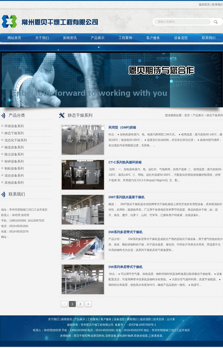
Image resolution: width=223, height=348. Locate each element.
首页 (187, 115)
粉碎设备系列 (14, 161)
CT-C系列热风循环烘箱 (125, 162)
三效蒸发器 (155, 335)
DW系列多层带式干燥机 (125, 232)
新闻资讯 (70, 38)
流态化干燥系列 (16, 140)
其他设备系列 (14, 182)
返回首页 (204, 4)
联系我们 (217, 4)
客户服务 (153, 38)
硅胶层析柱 (97, 335)
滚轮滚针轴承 (125, 335)
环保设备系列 (14, 126)
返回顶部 (145, 319)
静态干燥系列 (14, 133)
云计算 (171, 319)
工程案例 (125, 38)
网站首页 (14, 38)
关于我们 (42, 38)
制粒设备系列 (14, 168)
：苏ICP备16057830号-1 (141, 324)
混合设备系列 (14, 175)
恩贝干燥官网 (82, 335)
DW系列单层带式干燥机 (125, 267)
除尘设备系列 (14, 154)
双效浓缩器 (141, 335)
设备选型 (181, 38)
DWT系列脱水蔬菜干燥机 (126, 197)
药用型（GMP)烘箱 (122, 127)
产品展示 (97, 38)
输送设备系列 (14, 147)
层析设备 (110, 335)
